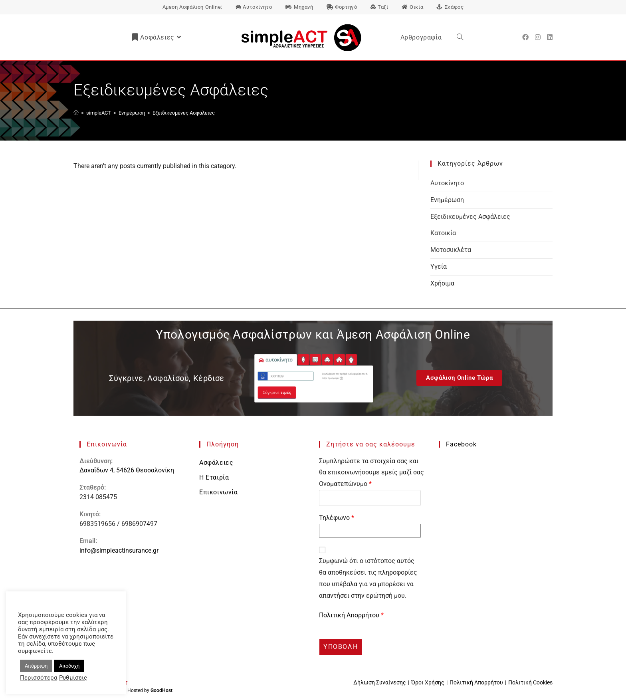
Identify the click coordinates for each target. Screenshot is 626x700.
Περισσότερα (38, 677)
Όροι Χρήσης (427, 682)
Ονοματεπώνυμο (345, 484)
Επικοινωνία (218, 492)
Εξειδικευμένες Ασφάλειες (184, 113)
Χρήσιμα (442, 283)
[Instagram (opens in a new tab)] (538, 37)
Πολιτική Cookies (530, 682)
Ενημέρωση (447, 200)
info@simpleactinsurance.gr (118, 550)
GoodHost (161, 690)
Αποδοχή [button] (69, 666)
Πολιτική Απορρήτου (350, 615)
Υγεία (438, 266)
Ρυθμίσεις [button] (73, 677)
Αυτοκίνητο (447, 183)
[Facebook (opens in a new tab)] (525, 37)
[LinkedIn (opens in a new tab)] (550, 37)
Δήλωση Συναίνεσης (379, 682)
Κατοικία (443, 233)
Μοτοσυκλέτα (450, 250)
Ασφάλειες (216, 462)
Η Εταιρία (214, 477)
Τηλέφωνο (336, 518)
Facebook (461, 444)
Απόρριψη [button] (36, 666)
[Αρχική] (76, 113)
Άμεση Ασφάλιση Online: (192, 7)
